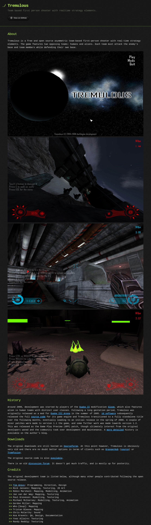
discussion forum (39, 462)
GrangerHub (111, 448)
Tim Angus (19, 484)
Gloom (111, 405)
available (56, 457)
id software (108, 412)
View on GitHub (18, 18)
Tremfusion (14, 451)
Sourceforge (71, 445)
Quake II (84, 405)
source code (38, 415)
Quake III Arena (60, 412)
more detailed (115, 428)
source (125, 448)
